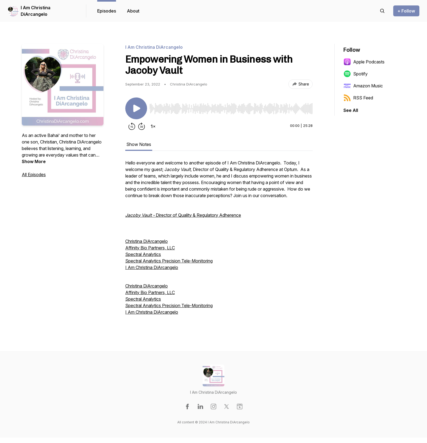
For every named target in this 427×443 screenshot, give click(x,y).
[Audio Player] (231, 107)
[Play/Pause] (136, 108)
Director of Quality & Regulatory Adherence (183, 215)
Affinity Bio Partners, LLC (150, 247)
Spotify (355, 74)
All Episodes (34, 174)
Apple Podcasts (364, 62)
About (133, 11)
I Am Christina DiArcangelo (35, 11)
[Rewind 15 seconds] (132, 126)
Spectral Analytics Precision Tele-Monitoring (169, 261)
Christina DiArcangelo (146, 241)
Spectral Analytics (143, 254)
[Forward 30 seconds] (141, 126)
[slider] (231, 108)
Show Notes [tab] (138, 144)
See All (350, 110)
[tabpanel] (219, 240)
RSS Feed (358, 98)
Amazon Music (363, 86)
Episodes (106, 11)
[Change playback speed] (153, 126)
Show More (34, 161)
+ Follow (406, 11)
